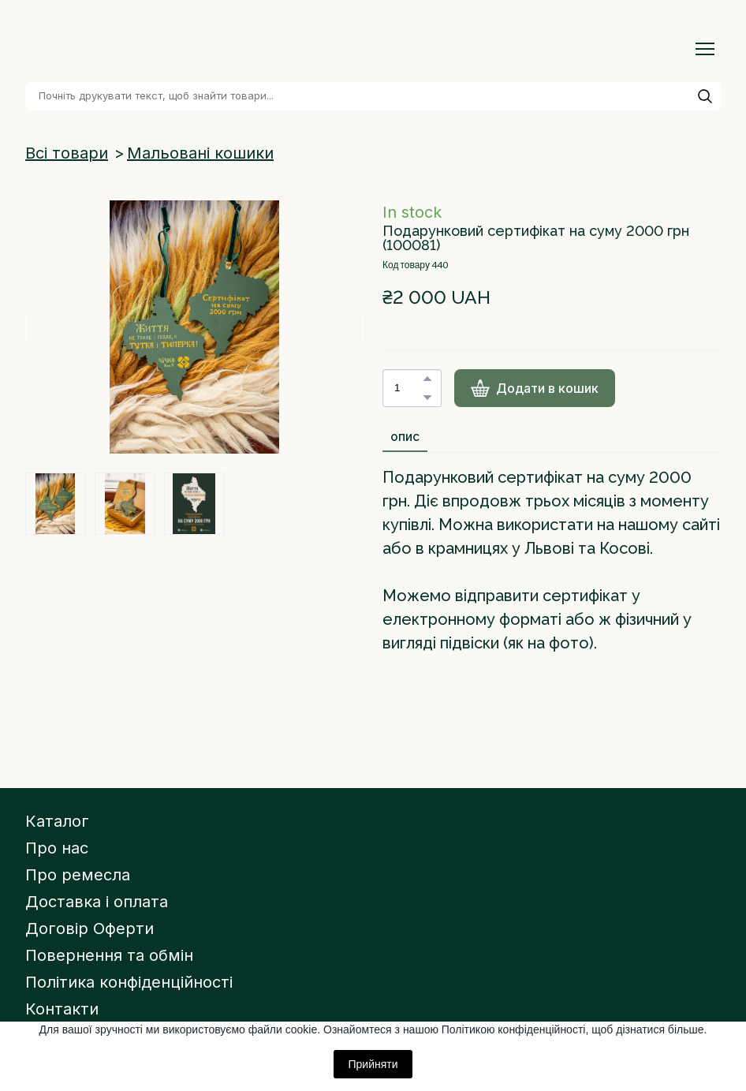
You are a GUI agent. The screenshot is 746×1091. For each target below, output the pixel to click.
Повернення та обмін (109, 955)
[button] (705, 96)
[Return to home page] (118, 49)
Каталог (57, 821)
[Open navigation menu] (705, 49)
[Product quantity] (408, 388)
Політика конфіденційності (129, 982)
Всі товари (66, 153)
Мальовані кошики (200, 153)
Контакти (62, 1008)
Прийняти (372, 1064)
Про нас (56, 848)
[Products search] (373, 96)
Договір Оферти (89, 928)
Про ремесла (77, 874)
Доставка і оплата (96, 901)
